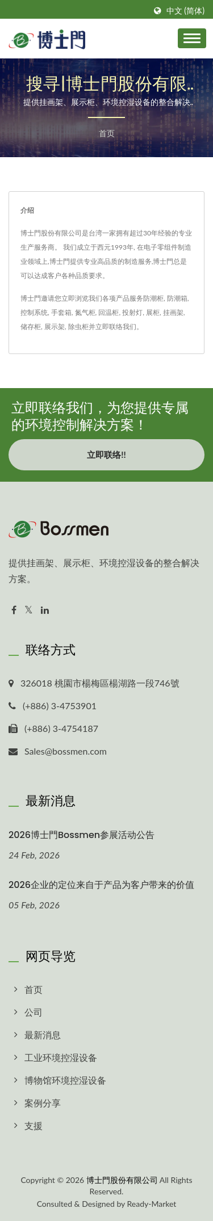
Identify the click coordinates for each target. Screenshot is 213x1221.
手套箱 (61, 312)
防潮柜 (153, 298)
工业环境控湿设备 (60, 1057)
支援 (33, 1125)
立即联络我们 (115, 326)
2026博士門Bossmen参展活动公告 (81, 834)
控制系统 (34, 312)
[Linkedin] (45, 610)
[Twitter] (28, 610)
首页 (107, 133)
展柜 (153, 312)
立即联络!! (106, 454)
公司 (33, 1012)
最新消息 (42, 1034)
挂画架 (173, 312)
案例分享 (42, 1102)
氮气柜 (85, 312)
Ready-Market (152, 1204)
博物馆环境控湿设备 (65, 1080)
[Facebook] (13, 610)
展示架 (54, 326)
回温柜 (108, 312)
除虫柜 (78, 326)
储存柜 (30, 326)
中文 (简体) (185, 10)
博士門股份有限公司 (122, 1180)
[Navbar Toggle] (192, 38)
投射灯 (132, 312)
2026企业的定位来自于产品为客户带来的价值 (101, 884)
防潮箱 (177, 298)
